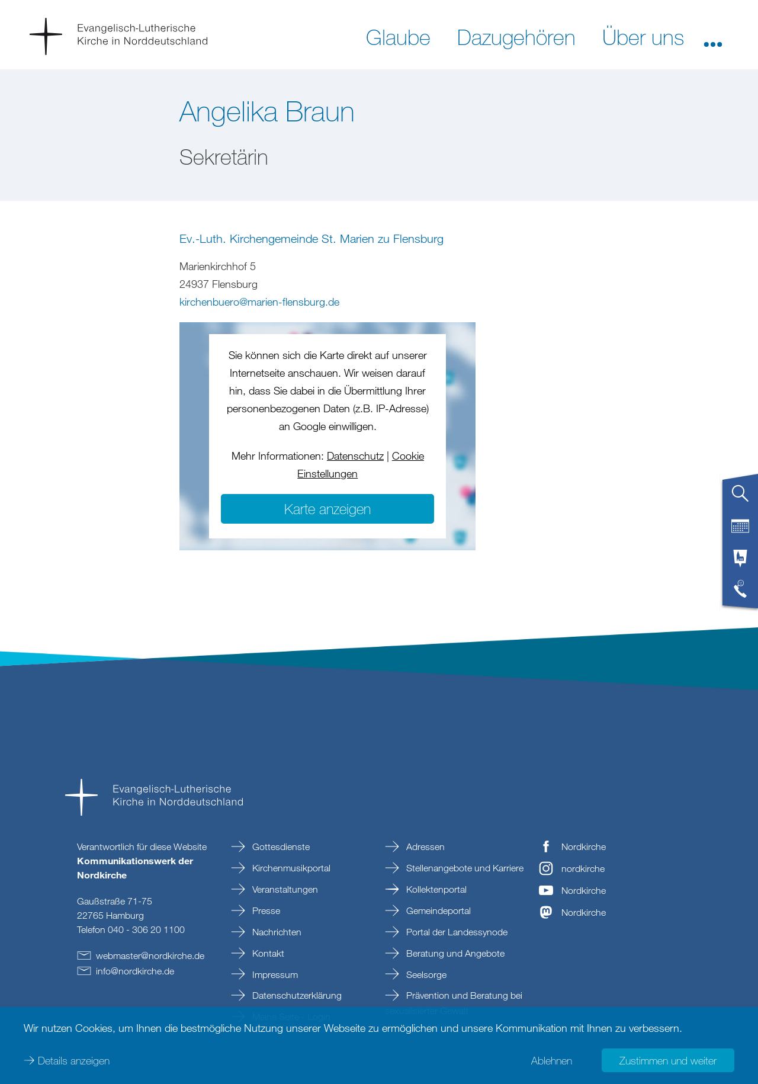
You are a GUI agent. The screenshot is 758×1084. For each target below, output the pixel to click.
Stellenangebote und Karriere (463, 867)
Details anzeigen (74, 1060)
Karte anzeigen (327, 508)
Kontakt (267, 953)
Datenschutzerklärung (296, 995)
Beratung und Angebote (454, 953)
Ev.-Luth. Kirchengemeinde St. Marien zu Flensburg (311, 238)
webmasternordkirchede (150, 955)
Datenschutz (355, 455)
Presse (265, 910)
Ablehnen (551, 1060)
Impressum (274, 974)
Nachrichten (275, 931)
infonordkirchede (135, 971)
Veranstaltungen (284, 889)
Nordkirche (583, 846)
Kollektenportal (435, 889)
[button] (713, 36)
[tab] (740, 498)
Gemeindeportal (437, 910)
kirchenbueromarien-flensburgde (259, 301)
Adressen (424, 846)
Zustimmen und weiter (668, 1060)
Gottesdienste (280, 846)
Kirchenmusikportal (290, 867)
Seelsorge (425, 974)
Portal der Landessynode (456, 931)
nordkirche (583, 868)
